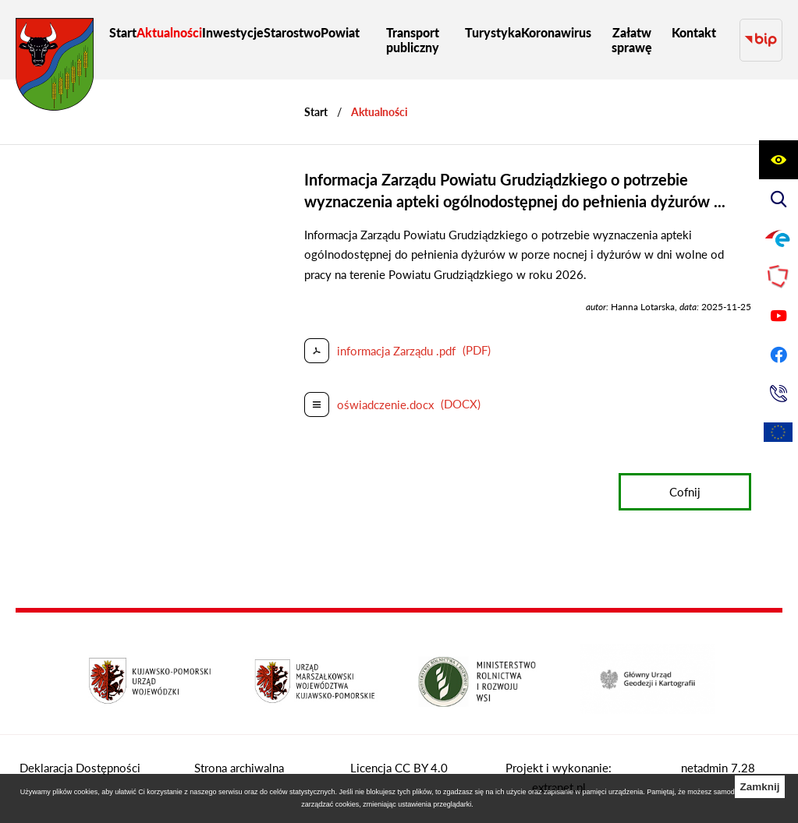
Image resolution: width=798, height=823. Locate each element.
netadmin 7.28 (718, 768)
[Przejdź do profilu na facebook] (778, 354)
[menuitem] (123, 32)
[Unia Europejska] (778, 432)
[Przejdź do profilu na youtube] (778, 315)
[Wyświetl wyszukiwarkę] (778, 198)
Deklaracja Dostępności (80, 768)
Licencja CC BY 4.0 (399, 768)
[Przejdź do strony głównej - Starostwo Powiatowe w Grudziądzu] (55, 68)
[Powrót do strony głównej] (316, 111)
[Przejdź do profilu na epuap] (778, 237)
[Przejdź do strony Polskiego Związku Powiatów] (778, 276)
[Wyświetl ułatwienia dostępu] (778, 159)
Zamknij (759, 787)
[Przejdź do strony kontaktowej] (778, 393)
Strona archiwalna (239, 768)
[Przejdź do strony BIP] (760, 40)
